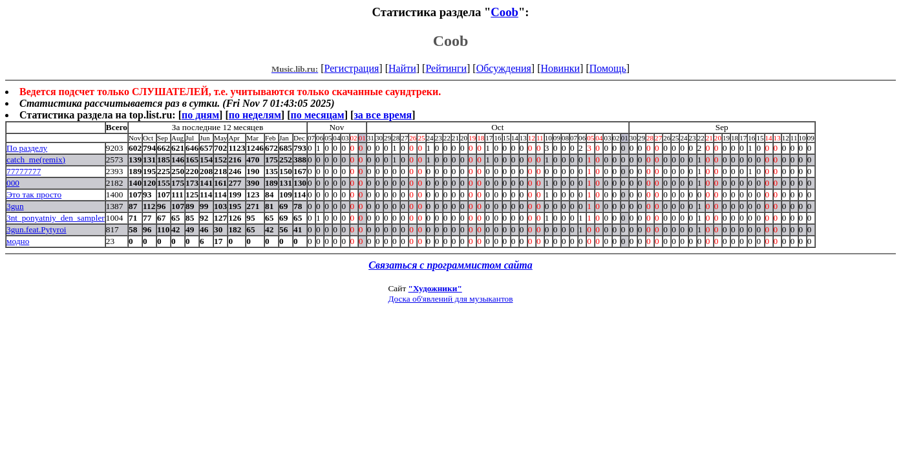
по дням (200, 114)
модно (17, 241)
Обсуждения (503, 68)
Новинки (560, 68)
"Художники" (435, 288)
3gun (15, 206)
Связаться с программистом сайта (450, 265)
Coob (504, 12)
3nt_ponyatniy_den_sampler (55, 218)
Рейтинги (446, 68)
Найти (402, 68)
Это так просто (33, 194)
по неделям (255, 114)
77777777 (23, 171)
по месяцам (317, 114)
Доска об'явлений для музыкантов (450, 299)
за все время (383, 114)
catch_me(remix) (35, 159)
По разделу (26, 148)
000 (12, 183)
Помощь (607, 68)
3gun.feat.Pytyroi (36, 229)
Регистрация (351, 68)
